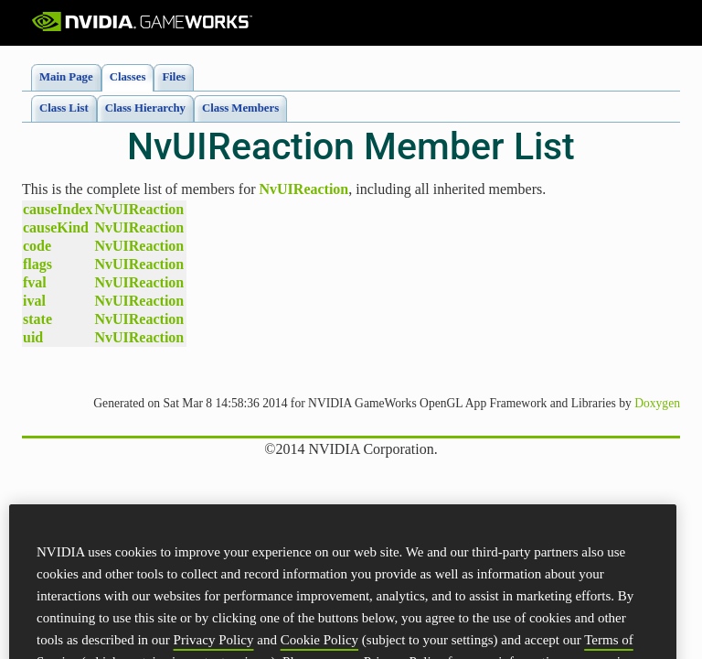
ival (34, 300)
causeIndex (57, 209)
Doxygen (657, 403)
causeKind (56, 227)
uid (33, 337)
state (37, 319)
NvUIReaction (304, 189)
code (37, 246)
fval (35, 282)
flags (37, 264)
